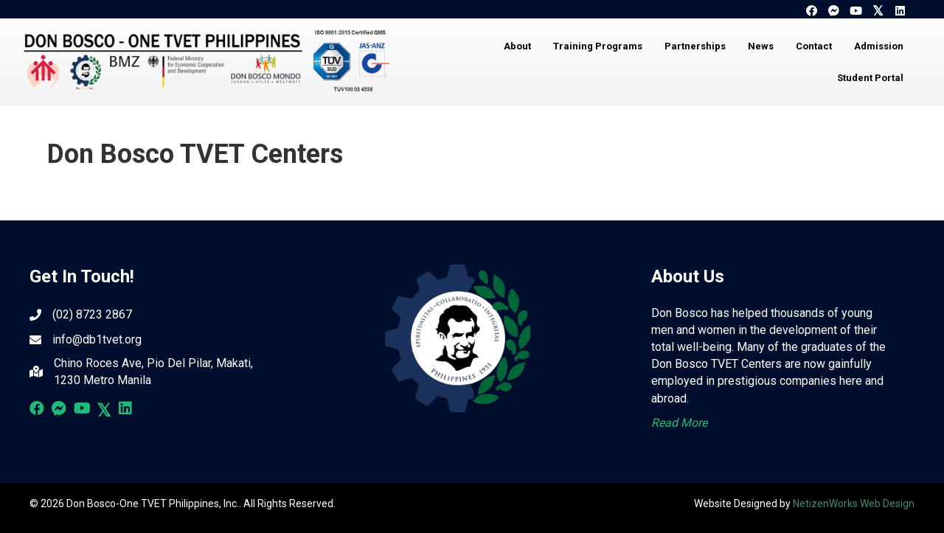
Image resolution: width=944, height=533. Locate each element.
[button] (811, 11)
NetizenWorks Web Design (853, 503)
